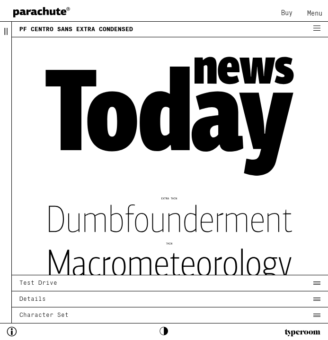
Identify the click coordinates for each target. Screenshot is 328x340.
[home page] (41, 12)
